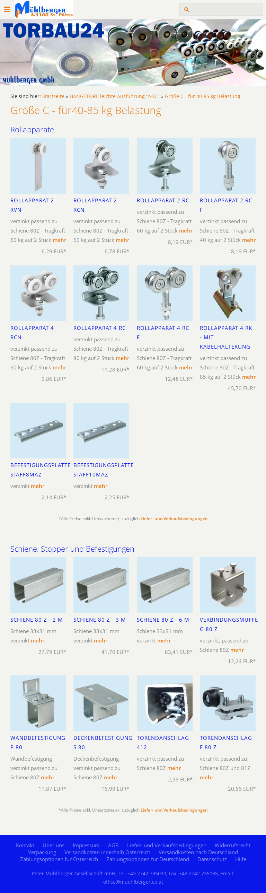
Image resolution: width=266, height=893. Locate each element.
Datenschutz (212, 859)
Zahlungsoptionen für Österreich (59, 859)
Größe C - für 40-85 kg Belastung (202, 96)
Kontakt (25, 845)
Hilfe (240, 859)
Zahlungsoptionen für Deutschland (147, 859)
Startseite (53, 96)
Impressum (86, 845)
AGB (113, 845)
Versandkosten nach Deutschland (198, 852)
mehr (59, 239)
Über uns (53, 845)
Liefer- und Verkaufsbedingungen (174, 519)
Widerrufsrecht (232, 845)
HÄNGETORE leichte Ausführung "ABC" (115, 96)
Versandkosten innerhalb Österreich (107, 852)
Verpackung (42, 852)
